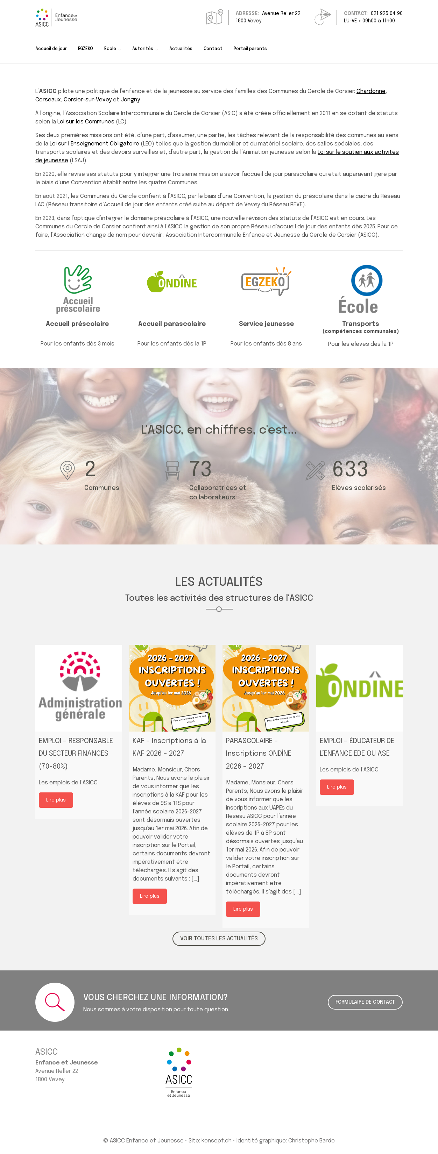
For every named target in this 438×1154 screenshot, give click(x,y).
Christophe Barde (311, 1141)
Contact (213, 49)
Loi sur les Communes (85, 122)
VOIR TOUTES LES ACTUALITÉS (219, 939)
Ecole (110, 49)
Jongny (130, 100)
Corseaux (48, 100)
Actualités (180, 49)
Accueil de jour (51, 49)
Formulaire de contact (365, 1002)
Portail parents (250, 49)
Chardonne (371, 91)
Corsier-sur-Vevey (88, 100)
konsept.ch (217, 1141)
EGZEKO (85, 49)
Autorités (142, 49)
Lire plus (56, 800)
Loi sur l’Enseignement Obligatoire (94, 144)
